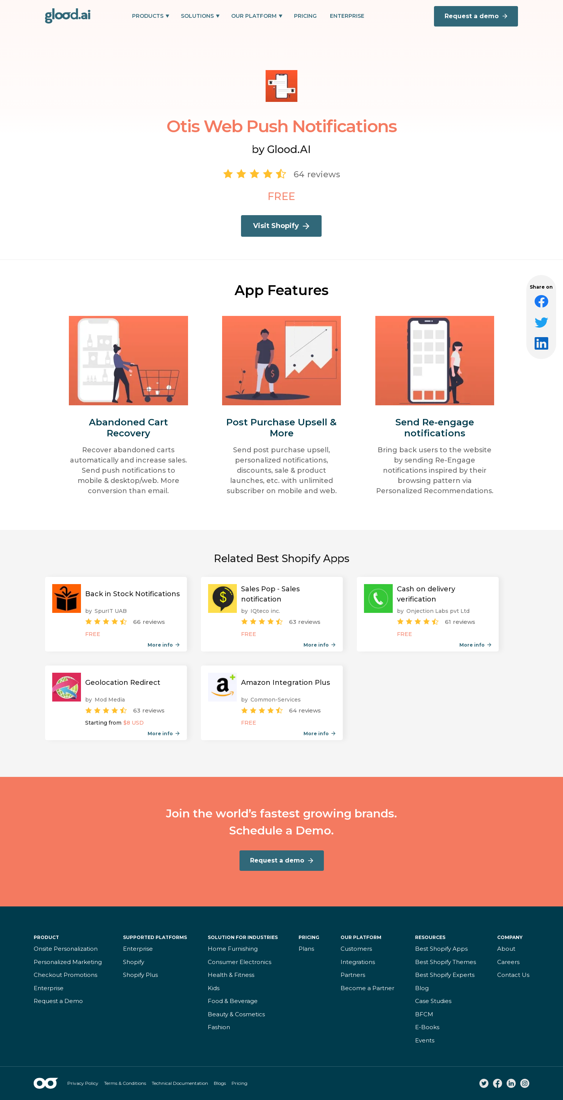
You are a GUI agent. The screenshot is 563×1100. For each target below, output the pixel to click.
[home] (67, 15)
